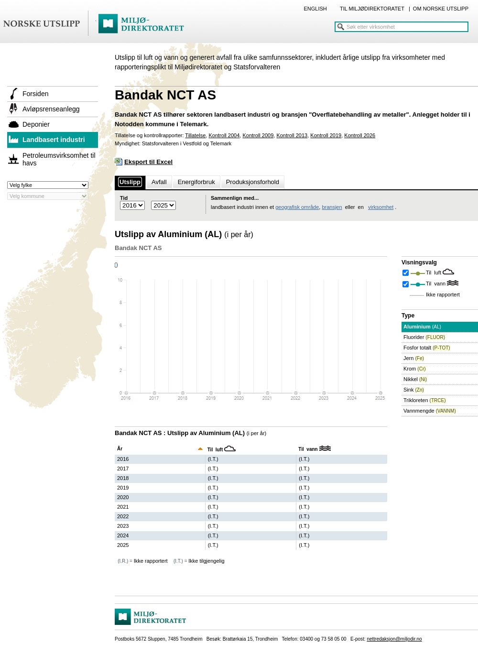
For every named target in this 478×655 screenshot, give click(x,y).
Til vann (436, 283)
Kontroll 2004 (223, 135)
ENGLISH (315, 8)
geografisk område (297, 207)
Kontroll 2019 (325, 135)
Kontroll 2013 (291, 135)
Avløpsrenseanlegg (51, 109)
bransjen (332, 207)
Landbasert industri (53, 139)
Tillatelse (195, 135)
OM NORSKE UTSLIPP (440, 8)
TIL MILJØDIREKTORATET (372, 8)
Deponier (36, 124)
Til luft (434, 272)
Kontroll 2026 (359, 135)
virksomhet (380, 207)
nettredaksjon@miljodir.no (394, 639)
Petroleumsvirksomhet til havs (59, 159)
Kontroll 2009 (257, 135)
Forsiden (35, 94)
